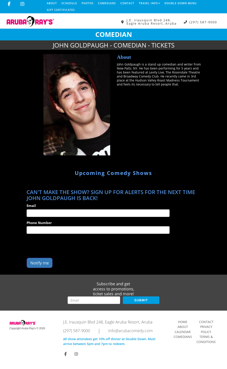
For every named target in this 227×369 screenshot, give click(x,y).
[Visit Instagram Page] (22, 4)
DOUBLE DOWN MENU (180, 3)
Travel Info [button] (149, 3)
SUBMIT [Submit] (141, 300)
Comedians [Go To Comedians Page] (183, 337)
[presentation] (60, 245)
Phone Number (39, 222)
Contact (127, 3)
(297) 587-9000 (203, 22)
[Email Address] (94, 300)
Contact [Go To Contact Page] (206, 322)
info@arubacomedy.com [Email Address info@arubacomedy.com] (130, 330)
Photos (88, 3)
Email (31, 205)
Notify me (39, 263)
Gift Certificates (61, 10)
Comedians (107, 3)
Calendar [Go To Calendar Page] (183, 332)
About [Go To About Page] (183, 327)
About (52, 3)
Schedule (69, 3)
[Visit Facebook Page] (9, 4)
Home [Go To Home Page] (182, 322)
